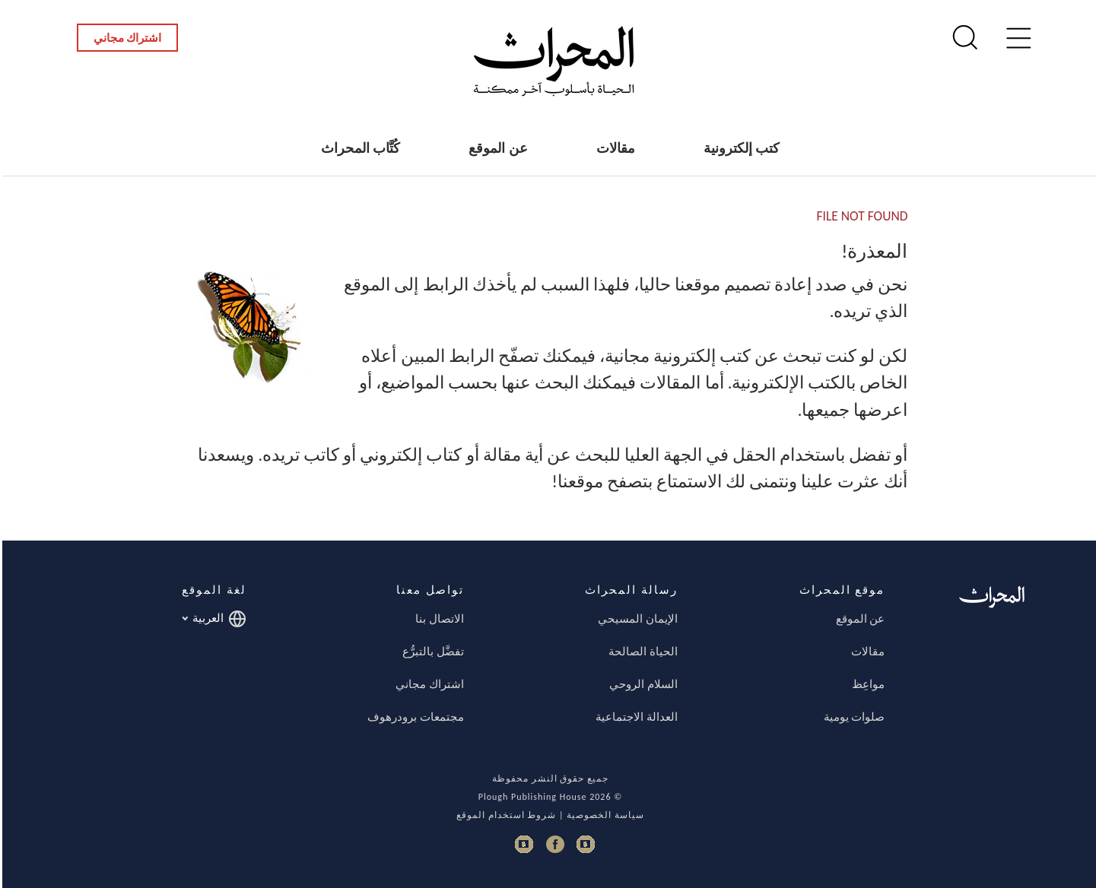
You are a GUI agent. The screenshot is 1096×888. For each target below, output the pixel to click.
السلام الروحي (641, 684)
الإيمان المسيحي (635, 619)
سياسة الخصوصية (603, 815)
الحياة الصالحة (640, 651)
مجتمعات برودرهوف (413, 717)
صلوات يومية (851, 717)
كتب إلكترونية (739, 148)
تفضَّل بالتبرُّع (430, 651)
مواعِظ (866, 684)
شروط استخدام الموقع (504, 815)
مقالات (613, 148)
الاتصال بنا (437, 619)
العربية (211, 619)
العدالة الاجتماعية (634, 717)
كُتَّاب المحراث (358, 148)
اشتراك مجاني (125, 38)
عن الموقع (495, 148)
